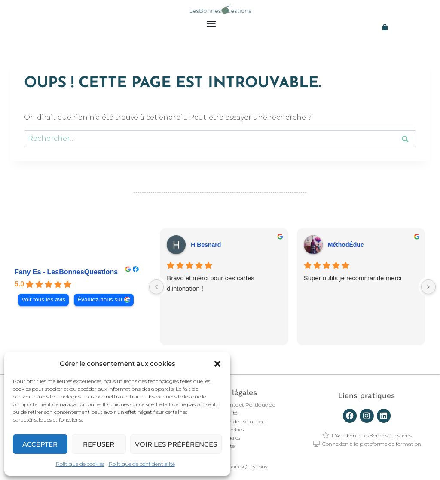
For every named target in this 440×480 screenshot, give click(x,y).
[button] (217, 363)
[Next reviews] (428, 286)
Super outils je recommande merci (353, 278)
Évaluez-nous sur (99, 299)
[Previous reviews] (156, 286)
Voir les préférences (176, 444)
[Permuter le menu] (211, 23)
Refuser (98, 444)
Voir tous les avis (43, 299)
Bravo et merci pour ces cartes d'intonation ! (210, 283)
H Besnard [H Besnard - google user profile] (206, 244)
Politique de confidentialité (142, 464)
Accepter (40, 444)
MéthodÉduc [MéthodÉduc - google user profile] (346, 244)
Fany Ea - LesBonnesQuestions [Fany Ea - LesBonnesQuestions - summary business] (66, 272)
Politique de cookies (80, 464)
